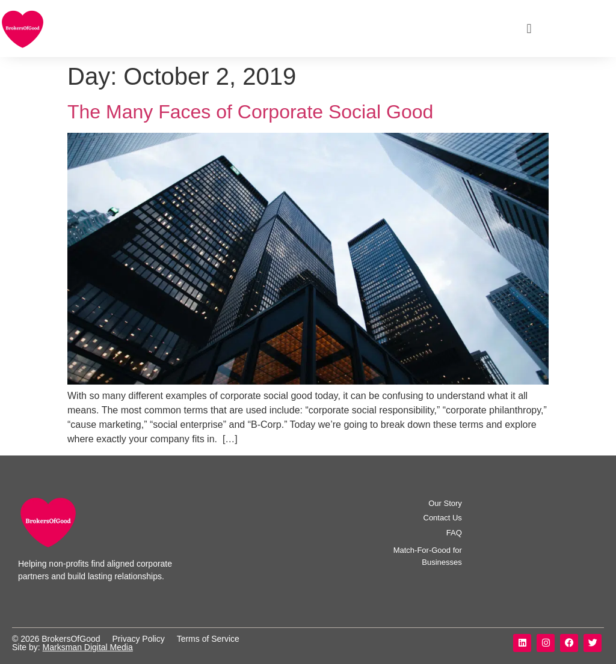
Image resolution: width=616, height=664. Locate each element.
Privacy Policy (138, 639)
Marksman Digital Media (88, 647)
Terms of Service (208, 639)
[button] (529, 28)
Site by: (27, 647)
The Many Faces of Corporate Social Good (250, 112)
